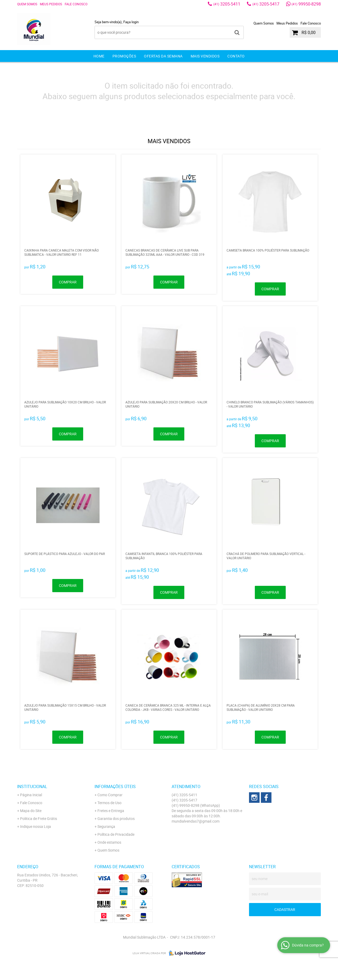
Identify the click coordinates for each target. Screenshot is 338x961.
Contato (236, 56)
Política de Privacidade (115, 834)
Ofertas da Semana (163, 56)
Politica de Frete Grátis (38, 818)
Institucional (32, 786)
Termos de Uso (109, 802)
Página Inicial (31, 794)
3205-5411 (226, 4)
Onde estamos (109, 842)
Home (99, 56)
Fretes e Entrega (110, 810)
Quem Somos (27, 4)
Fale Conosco (76, 4)
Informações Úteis (115, 786)
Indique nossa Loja (35, 826)
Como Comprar (110, 794)
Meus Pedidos (51, 4)
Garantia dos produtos (116, 818)
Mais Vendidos (205, 56)
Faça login (131, 22)
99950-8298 (306, 4)
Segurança (106, 826)
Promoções (124, 56)
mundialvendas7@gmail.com (195, 821)
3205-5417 (265, 4)
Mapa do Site (30, 810)
